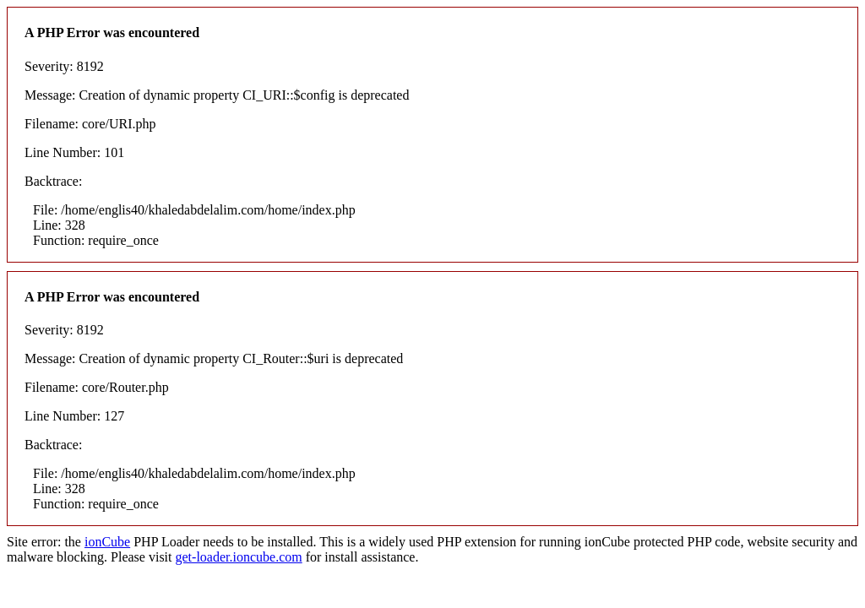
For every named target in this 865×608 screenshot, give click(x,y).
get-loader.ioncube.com (239, 557)
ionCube (107, 542)
